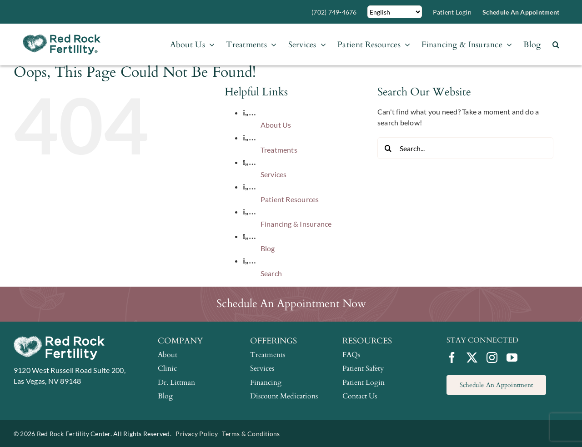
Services (274, 174)
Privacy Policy (196, 433)
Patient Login (452, 12)
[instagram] (492, 357)
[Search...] (465, 148)
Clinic (167, 368)
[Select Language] (394, 11)
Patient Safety (363, 368)
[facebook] (452, 357)
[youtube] (512, 357)
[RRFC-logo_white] (59, 339)
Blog (268, 248)
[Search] (388, 148)
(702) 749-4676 (333, 12)
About (167, 355)
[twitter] (472, 357)
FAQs (351, 355)
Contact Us (359, 396)
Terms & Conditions (251, 433)
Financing (265, 382)
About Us (276, 124)
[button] (555, 44)
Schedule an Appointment (521, 12)
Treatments (279, 149)
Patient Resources (290, 199)
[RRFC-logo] (61, 38)
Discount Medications (284, 396)
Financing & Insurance (296, 223)
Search (271, 273)
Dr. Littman (176, 382)
